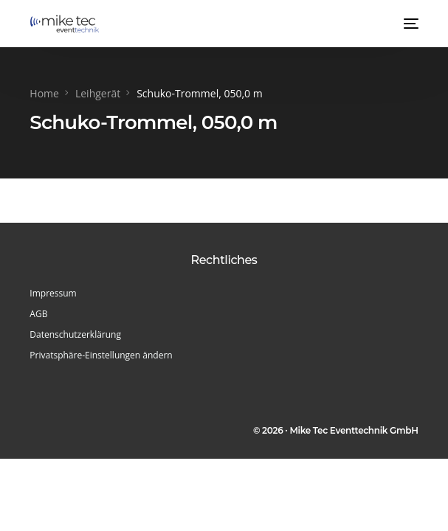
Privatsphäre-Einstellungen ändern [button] (101, 355)
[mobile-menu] (409, 23)
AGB (38, 314)
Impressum (53, 293)
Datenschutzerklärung (75, 334)
